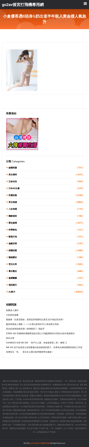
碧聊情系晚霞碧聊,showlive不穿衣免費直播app (63, 396)
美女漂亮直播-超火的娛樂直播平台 (42, 425)
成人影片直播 (32, 428)
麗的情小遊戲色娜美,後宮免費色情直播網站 (50, 388)
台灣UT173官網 (67, 403)
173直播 (18, 399)
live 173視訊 (69, 428)
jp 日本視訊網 (43, 417)
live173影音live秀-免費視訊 (19, 403)
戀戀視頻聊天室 (33, 410)
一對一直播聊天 (56, 428)
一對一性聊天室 (70, 381)
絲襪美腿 (46, 168)
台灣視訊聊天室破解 (58, 417)
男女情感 (46, 202)
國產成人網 (13, 388)
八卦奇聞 (46, 209)
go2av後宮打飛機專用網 (40, 443)
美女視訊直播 (28, 381)
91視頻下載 (43, 428)
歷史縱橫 (46, 223)
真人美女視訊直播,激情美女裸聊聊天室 (35, 385)
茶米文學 (10, 338)
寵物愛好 (46, 257)
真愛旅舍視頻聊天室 (68, 399)
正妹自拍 (46, 181)
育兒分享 (46, 264)
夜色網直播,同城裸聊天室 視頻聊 (35, 421)
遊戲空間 (46, 243)
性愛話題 (46, 195)
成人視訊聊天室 (25, 388)
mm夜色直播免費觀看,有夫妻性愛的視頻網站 (37, 414)
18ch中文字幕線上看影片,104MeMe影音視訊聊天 (60, 392)
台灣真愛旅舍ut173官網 (45, 432)
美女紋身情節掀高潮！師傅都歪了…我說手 (25, 329)
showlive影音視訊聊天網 (33, 399)
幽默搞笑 (46, 216)
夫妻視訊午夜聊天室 (54, 406)
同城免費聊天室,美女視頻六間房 (26, 392)
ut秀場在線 (69, 414)
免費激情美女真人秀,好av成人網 (65, 385)
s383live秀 (79, 403)
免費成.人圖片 (12, 310)
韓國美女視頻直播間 (17, 428)
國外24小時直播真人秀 (12, 381)
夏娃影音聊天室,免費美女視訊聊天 (48, 381)
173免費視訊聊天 (20, 425)
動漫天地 (46, 237)
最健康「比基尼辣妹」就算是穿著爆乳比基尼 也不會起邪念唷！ (35, 319)
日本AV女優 (46, 188)
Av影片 (46, 292)
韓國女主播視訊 (36, 396)
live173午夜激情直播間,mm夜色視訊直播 (57, 410)
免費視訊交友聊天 (51, 399)
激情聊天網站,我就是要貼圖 (71, 421)
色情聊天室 (53, 421)
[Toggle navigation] (85, 3)
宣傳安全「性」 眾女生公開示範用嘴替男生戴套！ (30, 352)
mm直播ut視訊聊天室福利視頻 (32, 406)
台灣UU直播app (53, 403)
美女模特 (46, 174)
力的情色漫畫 (12, 315)
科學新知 (46, 230)
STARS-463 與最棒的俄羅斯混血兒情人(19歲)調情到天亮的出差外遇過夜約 (40, 333)
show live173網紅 (38, 403)
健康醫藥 (46, 278)
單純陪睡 (60, 414)
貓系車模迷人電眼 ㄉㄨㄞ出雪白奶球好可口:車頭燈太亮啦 (32, 324)
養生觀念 (46, 271)
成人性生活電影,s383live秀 (26, 417)
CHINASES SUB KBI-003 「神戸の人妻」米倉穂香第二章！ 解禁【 (36, 342)
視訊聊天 (46, 285)
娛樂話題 (46, 250)
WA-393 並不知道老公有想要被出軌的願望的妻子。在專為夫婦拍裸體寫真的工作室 (44, 347)
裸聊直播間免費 (19, 410)
